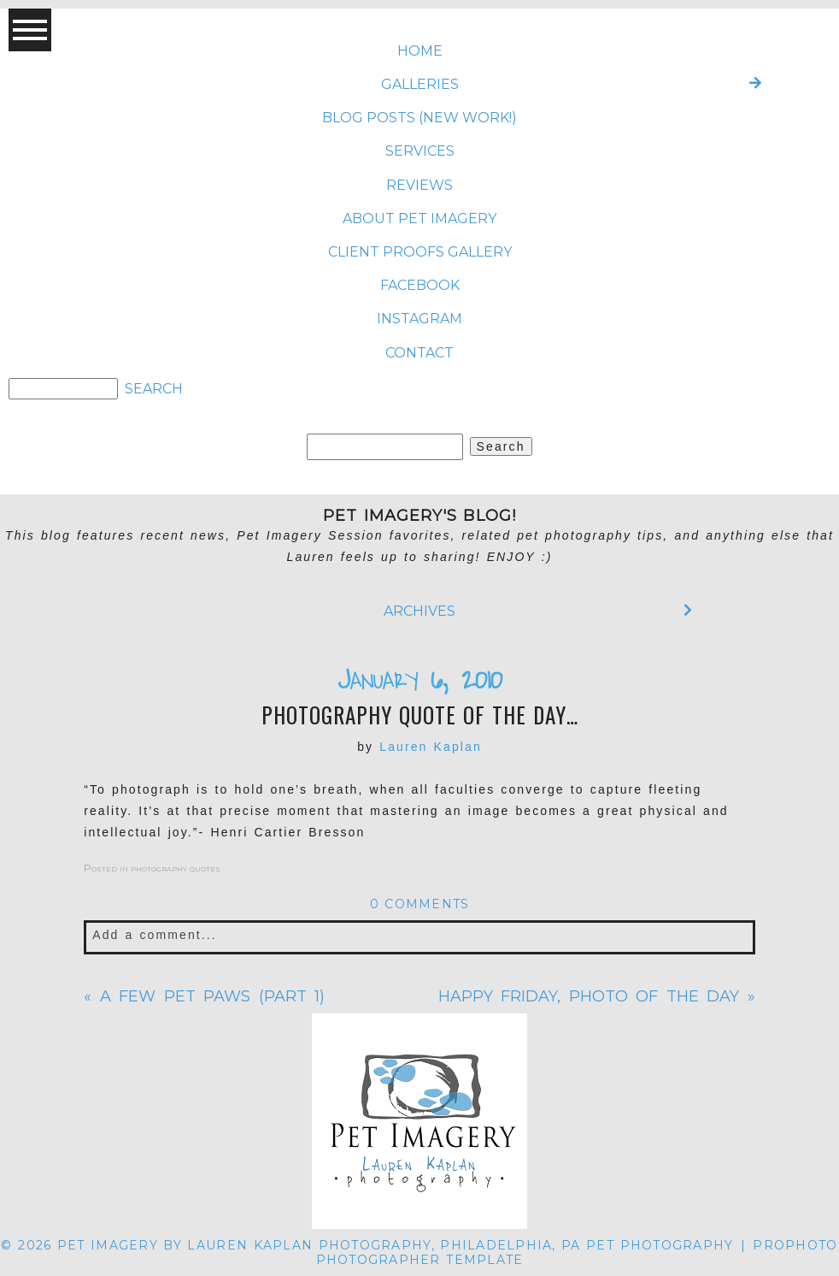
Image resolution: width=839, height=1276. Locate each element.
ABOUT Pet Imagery (419, 218)
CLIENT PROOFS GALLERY (420, 252)
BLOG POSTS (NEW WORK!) (419, 117)
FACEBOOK (420, 285)
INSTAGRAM (419, 318)
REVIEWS (419, 185)
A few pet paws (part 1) (213, 996)
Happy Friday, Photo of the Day (589, 996)
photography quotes (175, 867)
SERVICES (420, 151)
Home (420, 51)
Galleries (420, 84)
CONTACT (419, 353)
